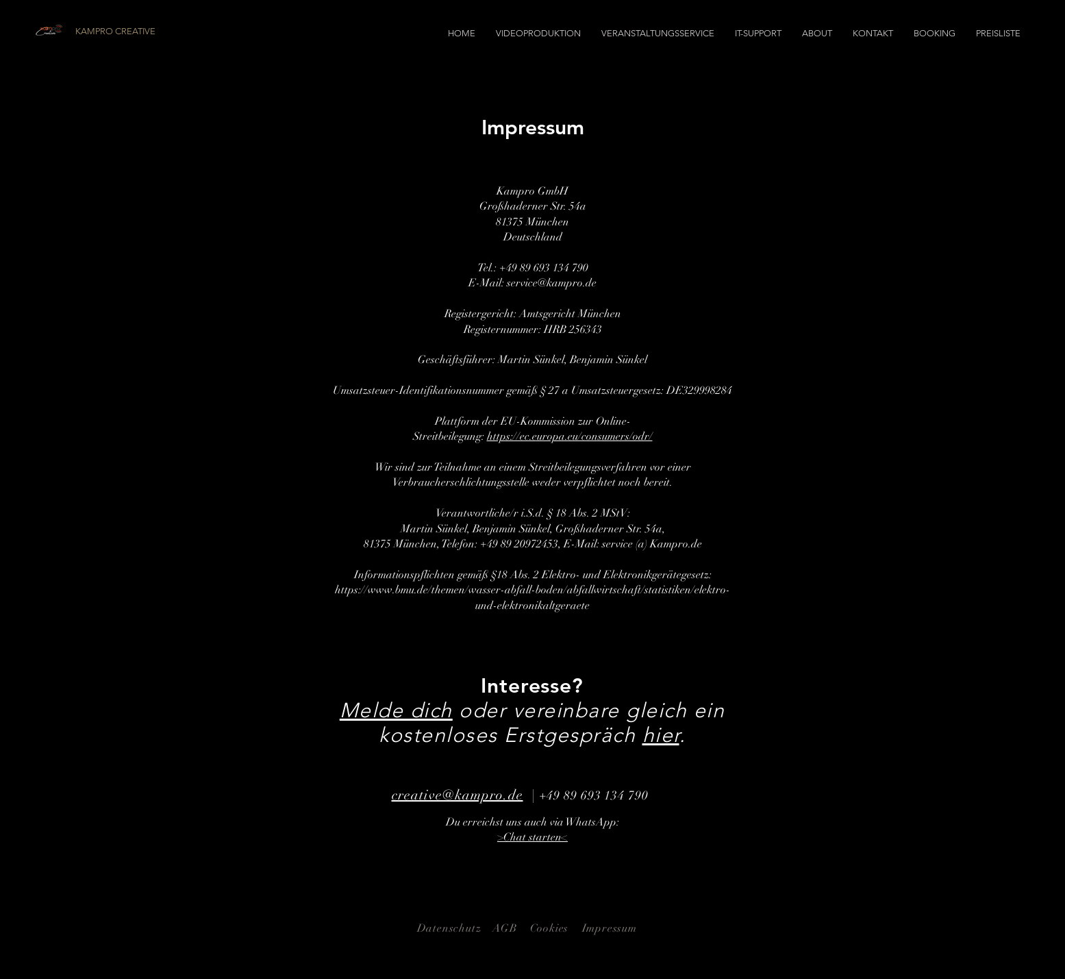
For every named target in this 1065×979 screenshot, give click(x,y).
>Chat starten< (532, 837)
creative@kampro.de (457, 795)
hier (660, 735)
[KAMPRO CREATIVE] (152, 31)
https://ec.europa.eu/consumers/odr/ (570, 436)
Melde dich (396, 710)
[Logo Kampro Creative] (50, 30)
